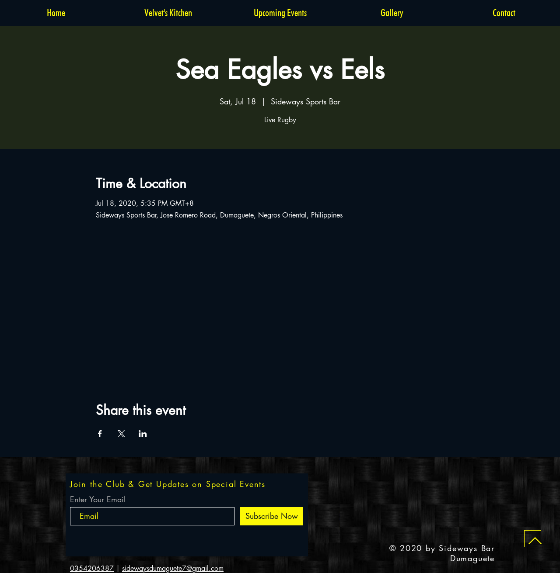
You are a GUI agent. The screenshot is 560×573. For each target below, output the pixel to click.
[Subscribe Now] (271, 516)
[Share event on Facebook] (100, 433)
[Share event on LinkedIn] (143, 433)
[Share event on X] (121, 433)
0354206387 (92, 568)
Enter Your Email (98, 499)
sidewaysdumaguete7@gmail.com (173, 568)
